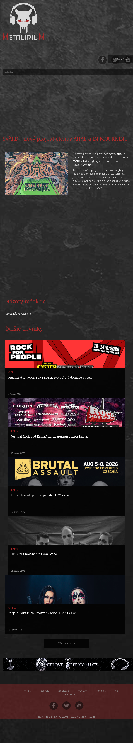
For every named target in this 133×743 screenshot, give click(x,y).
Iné (116, 690)
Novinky (26, 690)
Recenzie (44, 690)
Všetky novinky (66, 643)
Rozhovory (83, 690)
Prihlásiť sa (120, 59)
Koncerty (102, 690)
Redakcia (70, 694)
